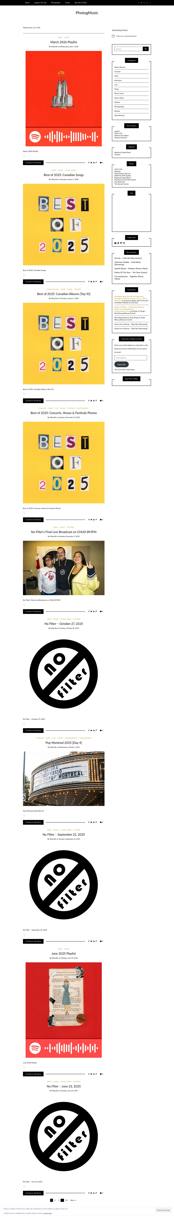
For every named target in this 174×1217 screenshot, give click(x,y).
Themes (117, 154)
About (27, 3)
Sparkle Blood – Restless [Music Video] (131, 268)
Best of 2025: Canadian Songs (64, 175)
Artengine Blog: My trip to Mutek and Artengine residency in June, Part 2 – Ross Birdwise (130, 298)
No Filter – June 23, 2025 (64, 1086)
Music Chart (119, 93)
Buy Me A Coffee (81, 3)
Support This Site (40, 3)
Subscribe (121, 364)
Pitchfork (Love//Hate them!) (125, 180)
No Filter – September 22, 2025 (64, 834)
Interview (118, 80)
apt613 (117, 131)
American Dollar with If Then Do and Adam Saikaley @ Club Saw (131, 301)
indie (60, 38)
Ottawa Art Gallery (121, 135)
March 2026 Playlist (63, 42)
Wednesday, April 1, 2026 (69, 47)
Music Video (70, 170)
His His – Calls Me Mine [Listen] (128, 258)
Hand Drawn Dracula (122, 173)
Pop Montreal (119, 182)
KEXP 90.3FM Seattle (122, 176)
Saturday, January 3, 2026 (69, 179)
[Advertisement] (133, 213)
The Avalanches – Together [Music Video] (129, 277)
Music (67, 38)
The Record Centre (121, 184)
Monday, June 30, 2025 (69, 958)
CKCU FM (118, 133)
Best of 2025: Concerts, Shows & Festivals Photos (64, 413)
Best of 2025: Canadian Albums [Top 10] (63, 294)
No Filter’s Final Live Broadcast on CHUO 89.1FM (63, 532)
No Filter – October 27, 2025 (63, 623)
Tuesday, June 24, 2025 (69, 1091)
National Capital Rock (122, 152)
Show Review (85, 738)
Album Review (53, 289)
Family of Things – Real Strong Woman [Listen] (130, 312)
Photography (55, 3)
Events (67, 3)
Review (78, 289)
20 (67, 1200)
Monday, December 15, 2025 (69, 536)
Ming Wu (54, 47)
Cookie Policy (47, 1213)
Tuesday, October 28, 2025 (69, 628)
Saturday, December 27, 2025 (69, 417)
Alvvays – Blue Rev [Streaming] (135, 324)
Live (56, 408)
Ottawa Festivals (120, 138)
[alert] (131, 36)
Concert (42, 408)
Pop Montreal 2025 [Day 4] (64, 742)
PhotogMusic (87, 12)
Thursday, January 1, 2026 (69, 298)
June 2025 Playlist (64, 953)
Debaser (117, 171)
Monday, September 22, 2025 (69, 839)
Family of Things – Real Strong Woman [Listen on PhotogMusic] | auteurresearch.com (129, 309)
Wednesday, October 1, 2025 (69, 747)
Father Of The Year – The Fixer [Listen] (130, 272)
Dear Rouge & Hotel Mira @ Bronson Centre (129, 319)
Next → (73, 1200)
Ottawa (71, 408)
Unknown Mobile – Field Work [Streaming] (127, 263)
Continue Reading (33, 162)
